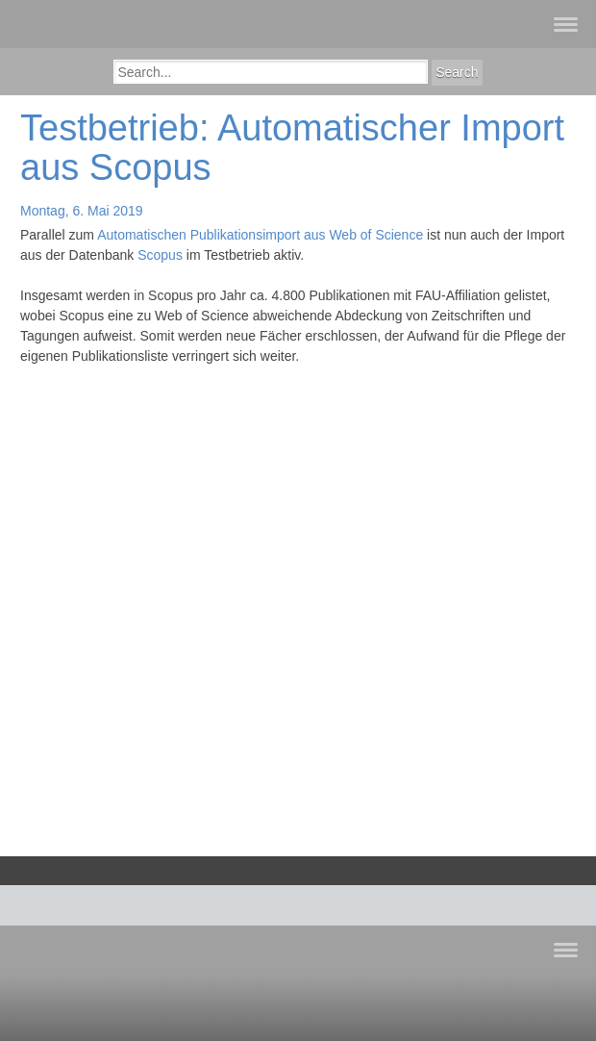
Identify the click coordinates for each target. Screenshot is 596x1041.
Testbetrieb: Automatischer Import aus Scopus (292, 148)
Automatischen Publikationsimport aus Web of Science (260, 234)
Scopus (160, 255)
